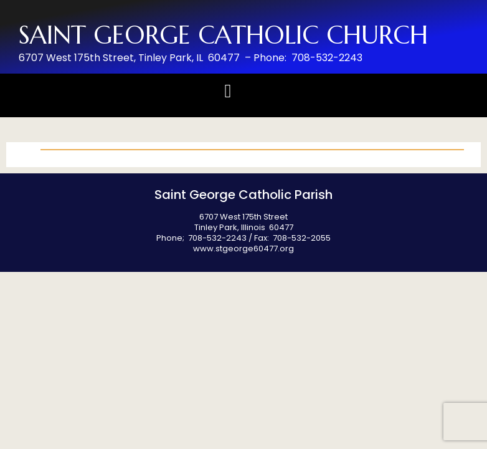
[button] (228, 91)
